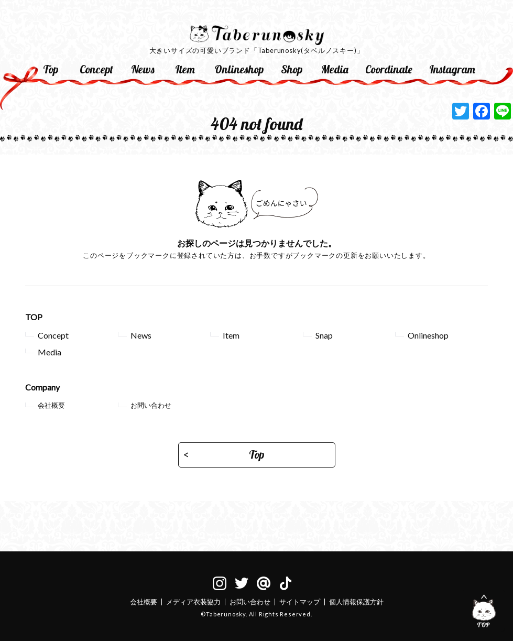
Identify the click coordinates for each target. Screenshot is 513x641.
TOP (33, 317)
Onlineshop (239, 69)
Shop (291, 69)
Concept (96, 69)
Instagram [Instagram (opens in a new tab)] (452, 69)
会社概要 (51, 405)
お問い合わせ (150, 405)
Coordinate (388, 69)
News (143, 69)
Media (334, 69)
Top (50, 69)
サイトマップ (299, 601)
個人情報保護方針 (356, 601)
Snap (324, 335)
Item (185, 69)
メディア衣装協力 (193, 601)
